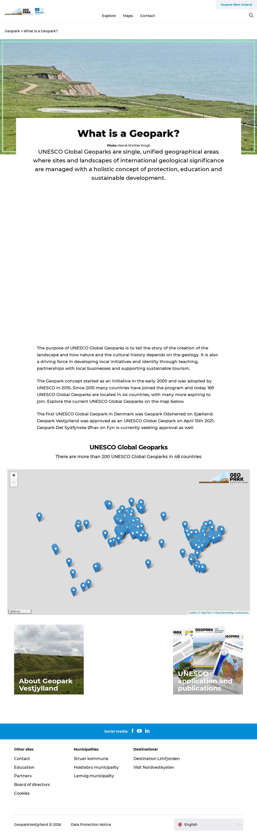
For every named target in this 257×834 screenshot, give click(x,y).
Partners (23, 776)
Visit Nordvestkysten (153, 767)
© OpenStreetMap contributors (230, 612)
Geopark (12, 31)
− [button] (13, 483)
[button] (208, 824)
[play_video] (128, 270)
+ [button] (13, 475)
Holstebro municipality (96, 767)
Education (24, 767)
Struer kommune (91, 758)
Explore (109, 15)
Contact (147, 15)
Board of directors (32, 784)
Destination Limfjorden (156, 758)
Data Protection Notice (91, 824)
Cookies (22, 793)
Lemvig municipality (94, 776)
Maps (128, 15)
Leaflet (193, 612)
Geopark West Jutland (236, 4)
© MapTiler (205, 612)
